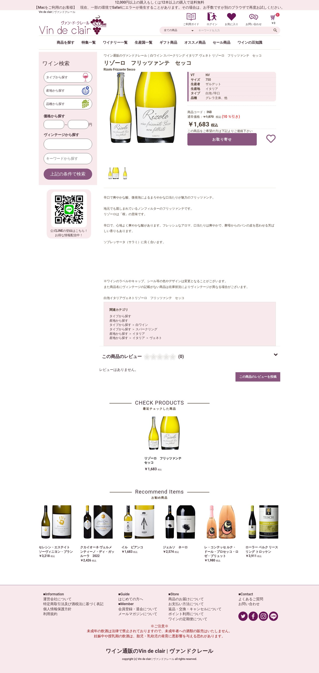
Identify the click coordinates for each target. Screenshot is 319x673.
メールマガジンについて (137, 614)
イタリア (138, 333)
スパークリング (146, 329)
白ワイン (142, 325)
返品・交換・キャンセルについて (195, 609)
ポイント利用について (186, 614)
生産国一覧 (143, 42)
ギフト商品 (168, 42)
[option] (143, 107)
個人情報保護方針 (57, 609)
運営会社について (57, 599)
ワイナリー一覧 (115, 42)
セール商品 (221, 42)
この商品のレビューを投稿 (257, 376)
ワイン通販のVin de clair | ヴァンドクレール (159, 651)
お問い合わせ (249, 604)
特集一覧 (89, 42)
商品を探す (65, 42)
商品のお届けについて (186, 599)
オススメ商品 (195, 42)
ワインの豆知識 (249, 42)
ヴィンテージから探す (61, 135)
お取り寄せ (222, 139)
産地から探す (118, 320)
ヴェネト (156, 338)
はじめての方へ (130, 599)
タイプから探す (120, 316)
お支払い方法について (186, 604)
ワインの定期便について (187, 619)
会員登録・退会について (137, 609)
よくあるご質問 (250, 599)
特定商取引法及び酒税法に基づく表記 (73, 604)
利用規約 (50, 614)
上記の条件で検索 (68, 173)
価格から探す (54, 116)
